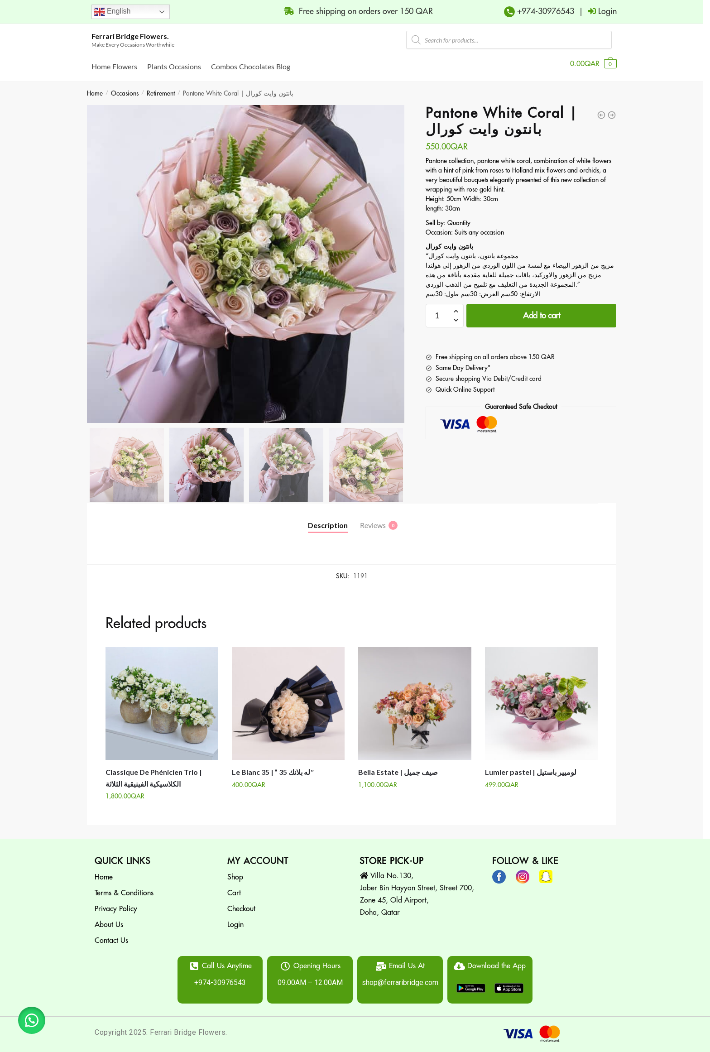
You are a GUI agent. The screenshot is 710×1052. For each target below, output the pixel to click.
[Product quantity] (437, 310)
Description (328, 519)
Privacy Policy (116, 903)
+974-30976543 (544, 11)
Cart (234, 887)
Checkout (241, 903)
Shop (235, 871)
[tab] (328, 512)
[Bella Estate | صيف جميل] (414, 698)
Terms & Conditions (124, 887)
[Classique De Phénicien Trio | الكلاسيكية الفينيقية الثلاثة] (162, 698)
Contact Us (111, 935)
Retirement (161, 88)
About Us (109, 919)
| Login (595, 11)
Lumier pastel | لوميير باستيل (530, 766)
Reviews (373, 519)
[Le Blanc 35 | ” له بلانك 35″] (288, 698)
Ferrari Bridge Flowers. (130, 36)
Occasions (125, 88)
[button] (31, 1020)
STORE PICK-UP (392, 855)
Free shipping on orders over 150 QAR (354, 11)
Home (95, 88)
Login (235, 919)
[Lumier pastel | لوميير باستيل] (541, 698)
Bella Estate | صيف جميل (398, 766)
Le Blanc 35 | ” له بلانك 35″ (273, 766)
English (112, 11)
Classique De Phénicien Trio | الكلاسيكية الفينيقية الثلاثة (154, 772)
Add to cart (541, 310)
